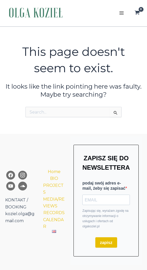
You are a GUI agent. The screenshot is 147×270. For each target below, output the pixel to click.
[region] (73, 223)
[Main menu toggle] (121, 13)
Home (54, 171)
